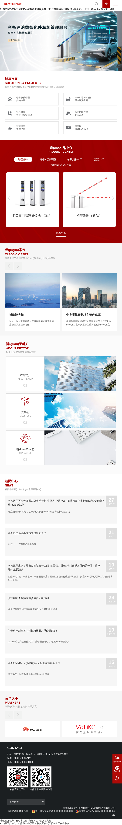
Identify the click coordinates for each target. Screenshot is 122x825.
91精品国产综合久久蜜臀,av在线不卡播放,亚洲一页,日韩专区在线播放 (34, 823)
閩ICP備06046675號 (18, 811)
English (117, 771)
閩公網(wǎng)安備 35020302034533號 (54, 811)
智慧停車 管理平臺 (20, 127)
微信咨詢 (117, 761)
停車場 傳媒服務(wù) (81, 127)
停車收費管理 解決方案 (23, 99)
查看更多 (61, 233)
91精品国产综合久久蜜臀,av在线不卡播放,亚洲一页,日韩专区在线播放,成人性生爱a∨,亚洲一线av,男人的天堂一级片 (57, 9)
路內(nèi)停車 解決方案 (81, 113)
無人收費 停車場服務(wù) (24, 113)
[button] (9, 198)
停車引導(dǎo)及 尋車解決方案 (83, 99)
